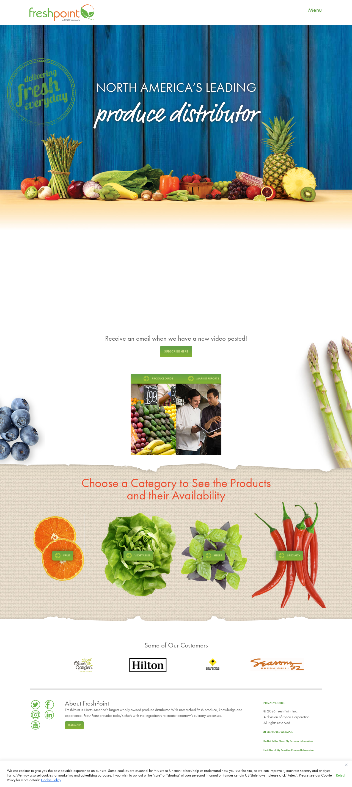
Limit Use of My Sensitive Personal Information (288, 750)
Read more (74, 725)
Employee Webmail (278, 732)
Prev (136, 414)
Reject (340, 775)
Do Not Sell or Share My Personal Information (288, 741)
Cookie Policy (51, 779)
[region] (176, 773)
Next (215, 414)
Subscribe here (176, 351)
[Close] (346, 765)
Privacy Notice (274, 703)
